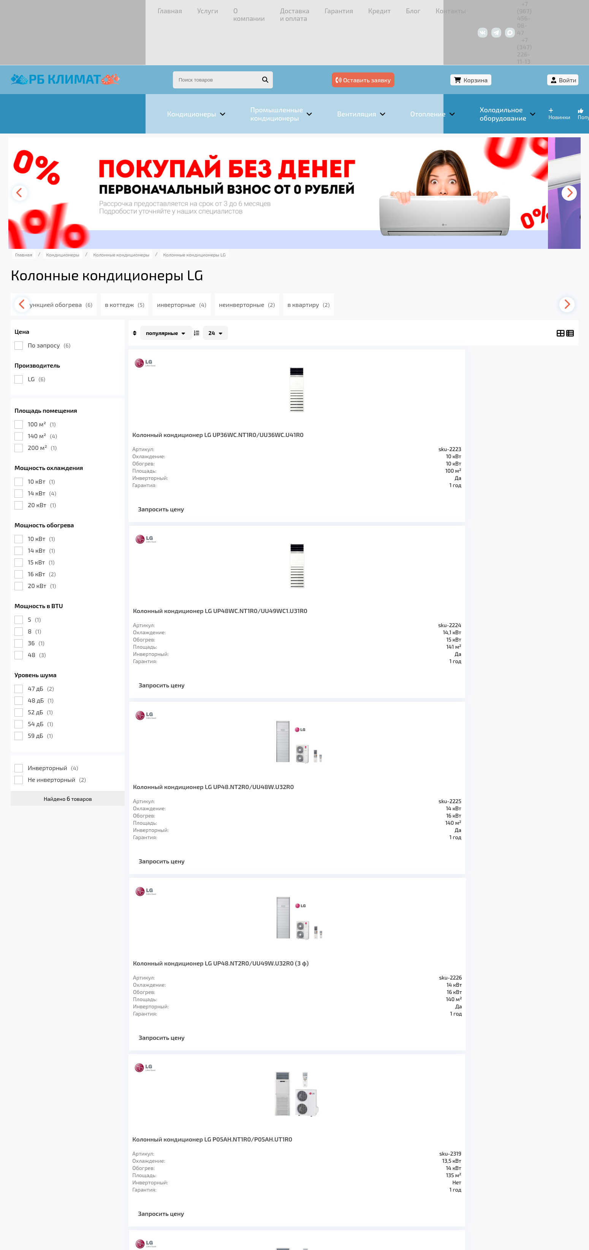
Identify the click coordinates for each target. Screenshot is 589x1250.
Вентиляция (109, 1141)
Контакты (341, 9)
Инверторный (67, 723)
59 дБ (54, 691)
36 (50, 598)
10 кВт (55, 437)
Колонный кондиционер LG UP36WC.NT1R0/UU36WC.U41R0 (192, 394)
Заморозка (208, 1141)
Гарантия (235, 9)
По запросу (63, 301)
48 (51, 610)
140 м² (56, 391)
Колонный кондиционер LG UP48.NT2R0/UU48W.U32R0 (399, 394)
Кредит (273, 9)
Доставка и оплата (180, 9)
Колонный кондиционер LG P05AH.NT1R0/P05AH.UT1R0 (186, 577)
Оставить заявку (449, 37)
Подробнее (362, 1199)
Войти (553, 37)
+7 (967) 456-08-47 (480, 9)
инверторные (213, 260)
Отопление (160, 1141)
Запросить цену (175, 471)
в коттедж (153, 260)
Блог (305, 9)
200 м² (56, 403)
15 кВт (55, 518)
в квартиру (345, 260)
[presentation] (36, 149)
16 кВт (56, 529)
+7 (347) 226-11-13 (539, 9)
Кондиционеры (52, 1141)
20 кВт (56, 460)
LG (50, 334)
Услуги (79, 9)
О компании (121, 9)
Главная (43, 9)
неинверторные (281, 260)
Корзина (512, 37)
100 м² (56, 380)
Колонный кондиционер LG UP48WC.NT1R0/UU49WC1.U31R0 (301, 394)
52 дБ (54, 667)
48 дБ (54, 656)
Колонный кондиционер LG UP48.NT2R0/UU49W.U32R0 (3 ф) (512, 394)
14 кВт (56, 449)
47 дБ (55, 644)
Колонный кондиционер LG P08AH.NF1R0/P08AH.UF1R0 (294, 577)
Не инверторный (71, 735)
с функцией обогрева (83, 260)
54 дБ (54, 679)
